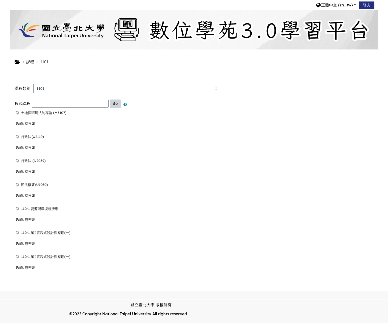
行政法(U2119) (32, 137)
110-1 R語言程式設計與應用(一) (45, 233)
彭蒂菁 (30, 219)
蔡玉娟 (30, 123)
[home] (194, 29)
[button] (336, 5)
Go (115, 103)
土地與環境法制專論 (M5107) (43, 113)
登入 (367, 5)
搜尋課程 (22, 103)
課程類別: (23, 88)
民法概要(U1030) (34, 185)
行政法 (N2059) (33, 161)
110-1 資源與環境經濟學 (39, 209)
